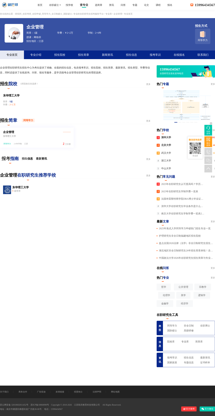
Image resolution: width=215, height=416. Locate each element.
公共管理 (183, 287)
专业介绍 (35, 54)
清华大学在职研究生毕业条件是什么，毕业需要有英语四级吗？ (183, 206)
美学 (183, 295)
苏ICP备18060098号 (40, 405)
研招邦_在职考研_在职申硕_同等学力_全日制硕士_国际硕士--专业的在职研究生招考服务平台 (59, 14)
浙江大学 (166, 160)
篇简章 (16, 191)
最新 (41, 158)
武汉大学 (166, 153)
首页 (39, 5)
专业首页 (12, 54)
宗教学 (202, 287)
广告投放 (41, 392)
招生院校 (59, 54)
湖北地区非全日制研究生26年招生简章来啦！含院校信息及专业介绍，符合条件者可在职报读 (187, 250)
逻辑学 (201, 295)
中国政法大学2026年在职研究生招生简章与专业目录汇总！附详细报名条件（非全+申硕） (187, 258)
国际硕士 (172, 330)
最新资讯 (205, 357)
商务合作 (23, 392)
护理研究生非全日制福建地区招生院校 (180, 235)
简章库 (199, 341)
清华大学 (166, 137)
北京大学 (166, 145)
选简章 (98, 5)
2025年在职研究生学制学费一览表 (179, 191)
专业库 (108, 14)
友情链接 (60, 392)
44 (214, 145)
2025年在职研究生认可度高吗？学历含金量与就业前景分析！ (183, 184)
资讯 (111, 5)
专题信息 (189, 362)
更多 (148, 84)
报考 (10, 159)
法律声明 (97, 392)
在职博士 (205, 325)
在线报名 (179, 54)
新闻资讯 (107, 54)
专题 (134, 5)
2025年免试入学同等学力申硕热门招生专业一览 (185, 228)
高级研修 (189, 330)
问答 (123, 5)
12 (214, 153)
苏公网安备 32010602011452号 (14, 405)
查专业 (84, 4)
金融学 (165, 303)
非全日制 (189, 325)
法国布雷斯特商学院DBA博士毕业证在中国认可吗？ (183, 198)
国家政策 (172, 362)
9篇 (11, 101)
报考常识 (155, 54)
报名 (169, 5)
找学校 (69, 5)
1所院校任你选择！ (29, 84)
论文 (146, 5)
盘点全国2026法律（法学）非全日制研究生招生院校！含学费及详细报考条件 (187, 243)
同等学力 (28, 120)
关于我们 (4, 392)
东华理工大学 (11, 95)
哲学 (163, 287)
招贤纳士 (78, 392)
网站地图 (115, 392)
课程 (158, 5)
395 (213, 137)
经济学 (184, 303)
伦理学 (166, 295)
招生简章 (83, 54)
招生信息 (131, 54)
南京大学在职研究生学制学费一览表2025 (183, 213)
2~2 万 (13, 105)
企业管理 (117, 14)
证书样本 (205, 362)
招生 (27, 158)
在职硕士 (54, 5)
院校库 (171, 341)
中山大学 (166, 168)
